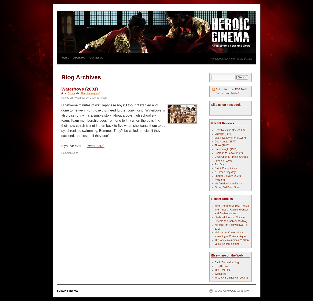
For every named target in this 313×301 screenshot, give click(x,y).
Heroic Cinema (67, 291)
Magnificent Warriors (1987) (230, 137)
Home (65, 57)
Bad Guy (220, 164)
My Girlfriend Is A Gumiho (229, 183)
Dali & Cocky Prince (226, 168)
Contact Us (96, 57)
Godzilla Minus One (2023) (230, 130)
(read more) (95, 146)
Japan (71, 93)
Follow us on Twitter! (227, 93)
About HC (79, 57)
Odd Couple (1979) (225, 141)
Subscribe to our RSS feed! (231, 89)
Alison (103, 97)
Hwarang (220, 179)
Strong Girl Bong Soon (227, 187)
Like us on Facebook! (226, 104)
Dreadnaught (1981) (226, 149)
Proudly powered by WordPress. (232, 291)
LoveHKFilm (221, 266)
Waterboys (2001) (79, 88)
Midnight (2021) (223, 133)
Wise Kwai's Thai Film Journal (231, 277)
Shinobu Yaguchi (90, 93)
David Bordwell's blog (227, 262)
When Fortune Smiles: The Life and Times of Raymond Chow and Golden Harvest (232, 209)
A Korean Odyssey (225, 172)
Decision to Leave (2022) (229, 153)
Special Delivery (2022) (228, 175)
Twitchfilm (220, 273)
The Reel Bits (222, 270)
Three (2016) (222, 145)
